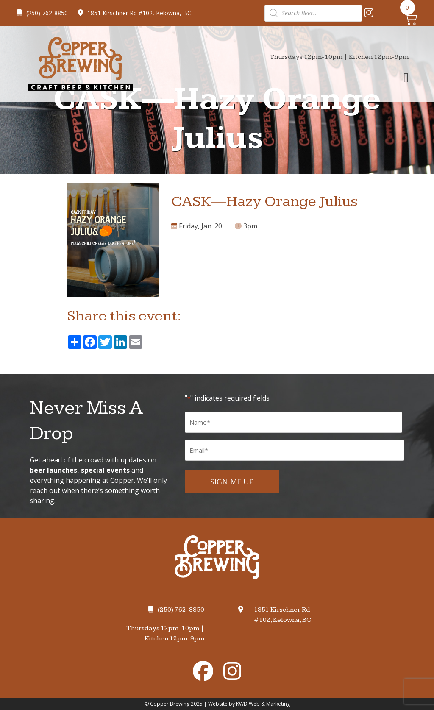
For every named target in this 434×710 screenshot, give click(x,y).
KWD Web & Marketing (263, 703)
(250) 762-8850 (42, 13)
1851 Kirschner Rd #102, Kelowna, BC (134, 13)
